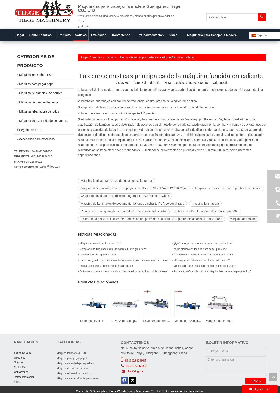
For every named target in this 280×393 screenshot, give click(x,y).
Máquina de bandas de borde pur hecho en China (228, 188)
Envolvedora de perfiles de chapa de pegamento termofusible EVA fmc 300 (125, 321)
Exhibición (20, 367)
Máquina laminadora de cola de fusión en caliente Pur (116, 180)
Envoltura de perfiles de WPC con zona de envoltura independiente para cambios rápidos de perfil (156, 321)
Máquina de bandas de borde (38, 102)
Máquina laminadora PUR (36, 74)
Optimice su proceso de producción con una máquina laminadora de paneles (123, 271)
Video (17, 381)
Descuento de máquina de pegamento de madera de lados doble (124, 211)
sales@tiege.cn (50, 166)
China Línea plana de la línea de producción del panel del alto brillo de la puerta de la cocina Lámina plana (151, 219)
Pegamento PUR (30, 130)
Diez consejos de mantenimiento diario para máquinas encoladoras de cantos (124, 260)
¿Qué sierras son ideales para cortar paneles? (200, 249)
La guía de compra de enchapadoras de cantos (107, 265)
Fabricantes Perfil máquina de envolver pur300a (206, 211)
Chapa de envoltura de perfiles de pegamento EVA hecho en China (125, 196)
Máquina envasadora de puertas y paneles (188, 321)
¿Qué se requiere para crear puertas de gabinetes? (203, 243)
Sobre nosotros (22, 352)
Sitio (225, 82)
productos (19, 357)
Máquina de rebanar (243, 219)
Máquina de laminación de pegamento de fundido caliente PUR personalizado (132, 203)
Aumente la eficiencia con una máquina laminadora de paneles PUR (212, 271)
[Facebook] (124, 380)
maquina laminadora (205, 203)
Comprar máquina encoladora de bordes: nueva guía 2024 (113, 249)
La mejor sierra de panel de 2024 (98, 254)
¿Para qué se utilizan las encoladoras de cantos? (202, 260)
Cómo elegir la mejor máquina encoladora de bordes (204, 254)
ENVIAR (257, 381)
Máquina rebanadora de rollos (39, 111)
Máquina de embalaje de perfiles (40, 93)
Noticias (18, 362)
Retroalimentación (24, 376)
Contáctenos (21, 372)
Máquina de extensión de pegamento (43, 120)
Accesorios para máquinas (37, 139)
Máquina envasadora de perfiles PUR (101, 243)
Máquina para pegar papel (36, 84)
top (273, 377)
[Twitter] (132, 380)
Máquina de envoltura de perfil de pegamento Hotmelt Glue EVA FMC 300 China (134, 188)
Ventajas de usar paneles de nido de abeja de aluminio (205, 265)
